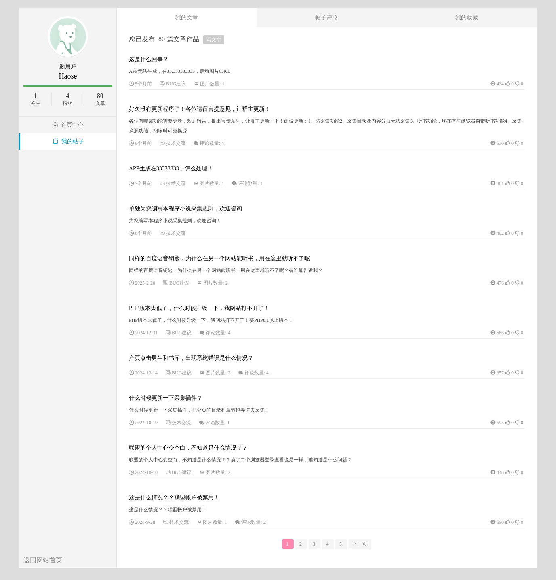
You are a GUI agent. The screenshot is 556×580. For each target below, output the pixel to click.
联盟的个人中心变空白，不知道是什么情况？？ (188, 448)
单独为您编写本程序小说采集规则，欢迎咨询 (185, 209)
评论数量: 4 (212, 143)
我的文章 (186, 17)
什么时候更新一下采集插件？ (165, 398)
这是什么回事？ (148, 59)
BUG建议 (176, 84)
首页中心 (68, 125)
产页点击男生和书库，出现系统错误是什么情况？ (191, 358)
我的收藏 (466, 17)
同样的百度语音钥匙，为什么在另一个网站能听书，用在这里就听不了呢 (219, 258)
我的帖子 (68, 141)
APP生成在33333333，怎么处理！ (171, 169)
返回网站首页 (42, 560)
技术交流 (175, 143)
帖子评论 (326, 17)
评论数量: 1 (250, 183)
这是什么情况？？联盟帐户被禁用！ (174, 498)
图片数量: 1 (212, 84)
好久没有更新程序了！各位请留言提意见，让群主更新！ (199, 109)
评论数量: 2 (253, 522)
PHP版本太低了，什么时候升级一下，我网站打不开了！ (199, 308)
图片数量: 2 (215, 283)
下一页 (360, 544)
